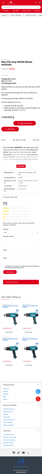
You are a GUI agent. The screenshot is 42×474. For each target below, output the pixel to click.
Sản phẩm (16, 10)
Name (5, 250)
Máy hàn (5, 414)
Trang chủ (4, 15)
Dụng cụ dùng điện (16, 15)
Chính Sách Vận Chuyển (9, 437)
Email (5, 258)
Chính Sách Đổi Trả (8, 445)
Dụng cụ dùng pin (8, 422)
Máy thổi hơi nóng (31, 15)
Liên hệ (5, 399)
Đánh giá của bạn (8, 236)
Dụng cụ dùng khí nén (9, 419)
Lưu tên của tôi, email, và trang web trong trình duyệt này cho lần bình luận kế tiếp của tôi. (22, 266)
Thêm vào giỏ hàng (26, 123)
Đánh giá (5, 229)
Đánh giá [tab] (36, 140)
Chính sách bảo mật (8, 434)
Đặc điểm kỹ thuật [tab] (19, 140)
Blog (4, 396)
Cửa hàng (5, 10)
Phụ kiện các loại (7, 411)
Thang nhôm (6, 417)
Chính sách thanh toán (9, 440)
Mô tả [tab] (3, 140)
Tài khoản (37, 10)
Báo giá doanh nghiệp (26, 11)
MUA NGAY (11, 129)
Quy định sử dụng (8, 442)
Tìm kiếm (38, 7)
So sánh (6, 75)
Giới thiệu (5, 391)
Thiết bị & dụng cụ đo (9, 409)
